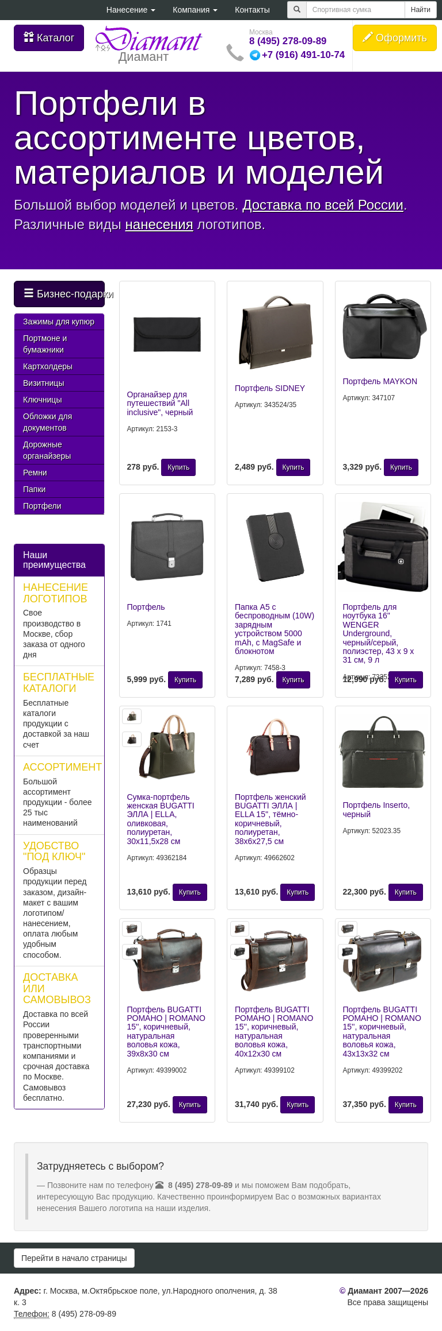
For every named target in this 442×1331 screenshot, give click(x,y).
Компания (195, 9)
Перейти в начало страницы (74, 1258)
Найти (420, 10)
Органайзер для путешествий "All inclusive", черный (160, 403)
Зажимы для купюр (58, 321)
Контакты (252, 9)
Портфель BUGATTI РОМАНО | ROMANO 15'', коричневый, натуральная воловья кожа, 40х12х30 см (274, 1031)
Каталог (49, 38)
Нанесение (130, 9)
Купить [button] (178, 467)
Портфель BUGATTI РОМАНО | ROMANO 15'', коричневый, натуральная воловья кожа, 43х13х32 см (382, 1031)
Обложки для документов (47, 422)
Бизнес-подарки (64, 294)
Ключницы (42, 399)
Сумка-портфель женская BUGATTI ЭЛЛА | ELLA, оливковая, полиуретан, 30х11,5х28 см (161, 819)
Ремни (35, 472)
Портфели (42, 505)
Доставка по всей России (322, 204)
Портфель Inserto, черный (376, 809)
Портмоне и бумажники (45, 344)
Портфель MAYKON (380, 381)
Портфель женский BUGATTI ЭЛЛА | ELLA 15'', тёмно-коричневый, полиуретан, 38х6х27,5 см (270, 819)
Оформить (395, 38)
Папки (34, 489)
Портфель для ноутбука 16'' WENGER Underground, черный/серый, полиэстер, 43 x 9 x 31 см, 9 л (378, 633)
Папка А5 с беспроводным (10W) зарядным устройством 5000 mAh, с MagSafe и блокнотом (274, 629)
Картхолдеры (48, 366)
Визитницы (43, 383)
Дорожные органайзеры (47, 450)
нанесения (159, 224)
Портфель (146, 607)
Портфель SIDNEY (270, 388)
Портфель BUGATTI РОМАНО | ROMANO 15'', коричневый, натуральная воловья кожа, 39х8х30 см (166, 1031)
